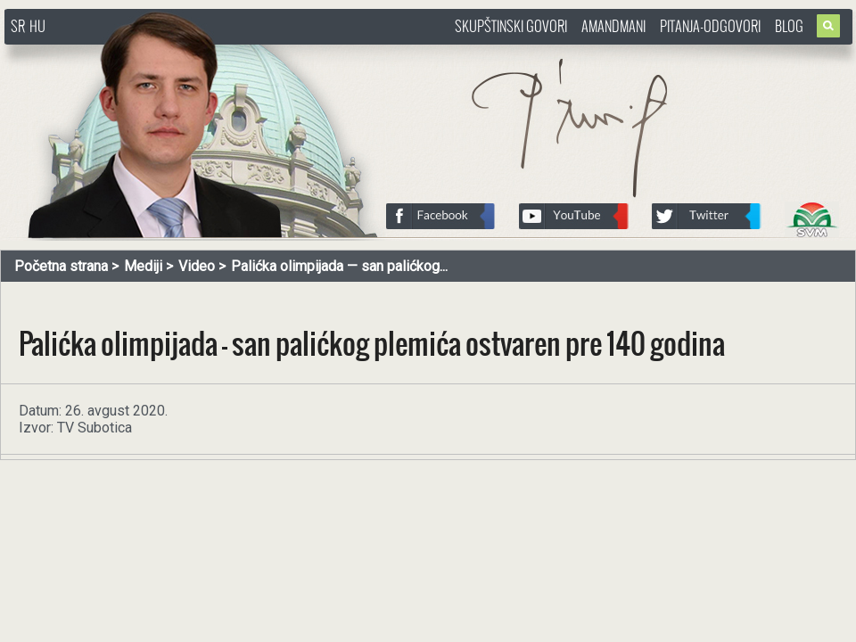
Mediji (143, 266)
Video (196, 266)
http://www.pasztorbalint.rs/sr (147, 53)
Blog (789, 26)
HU (37, 26)
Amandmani (613, 26)
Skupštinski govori (511, 26)
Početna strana (61, 266)
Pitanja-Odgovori (710, 26)
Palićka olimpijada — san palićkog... (339, 266)
